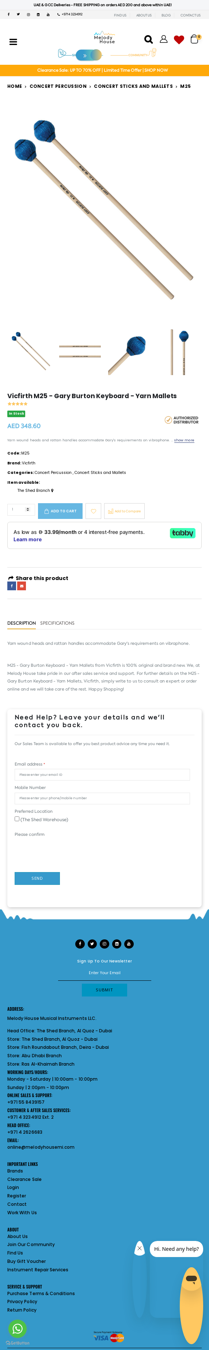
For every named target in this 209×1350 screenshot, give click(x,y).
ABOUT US (144, 15)
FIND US (120, 15)
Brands (15, 1171)
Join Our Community (31, 1244)
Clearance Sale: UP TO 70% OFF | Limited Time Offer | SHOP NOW (102, 70)
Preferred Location (34, 811)
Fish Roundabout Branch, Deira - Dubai (65, 1047)
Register (16, 1196)
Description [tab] (21, 623)
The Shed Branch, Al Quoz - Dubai (75, 1031)
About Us (17, 1236)
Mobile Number (30, 787)
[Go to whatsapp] (17, 1329)
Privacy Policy (22, 1301)
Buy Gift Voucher (26, 1261)
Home (14, 86)
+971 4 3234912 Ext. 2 (30, 1117)
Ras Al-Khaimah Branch (48, 1064)
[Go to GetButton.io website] (17, 1342)
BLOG (166, 15)
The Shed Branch (35, 490)
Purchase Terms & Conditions (41, 1293)
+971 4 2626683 (24, 1132)
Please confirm (30, 834)
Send (37, 878)
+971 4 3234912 (70, 14)
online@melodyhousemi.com (41, 1147)
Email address (30, 764)
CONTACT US (190, 15)
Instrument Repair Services (37, 1270)
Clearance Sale (24, 1179)
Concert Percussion (58, 86)
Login (13, 1187)
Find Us (15, 1253)
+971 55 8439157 (26, 1102)
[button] (196, 36)
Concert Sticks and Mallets (133, 86)
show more (184, 440)
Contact (17, 1204)
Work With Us (22, 1212)
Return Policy (22, 1310)
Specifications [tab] (57, 623)
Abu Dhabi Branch (42, 1055)
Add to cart (64, 511)
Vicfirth (28, 463)
